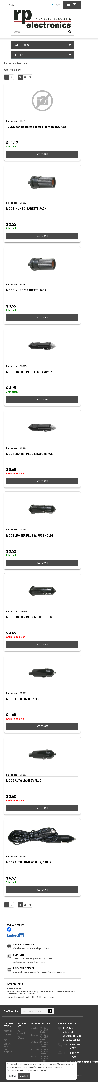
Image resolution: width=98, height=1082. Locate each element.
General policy (7, 1045)
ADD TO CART (42, 154)
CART (71, 4)
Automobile (9, 63)
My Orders (20, 1037)
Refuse (12, 1075)
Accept (24, 1075)
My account (21, 1032)
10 (20, 77)
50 (30, 77)
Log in (56, 4)
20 (25, 77)
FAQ (5, 1040)
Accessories (22, 63)
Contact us (7, 1035)
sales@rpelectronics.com (34, 962)
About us (8, 1031)
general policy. (40, 1070)
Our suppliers (8, 1050)
